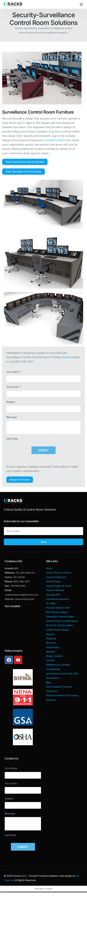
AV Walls (51, 603)
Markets (50, 651)
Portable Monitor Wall (57, 607)
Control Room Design (57, 629)
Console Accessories (57, 599)
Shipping (51, 638)
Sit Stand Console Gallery (60, 625)
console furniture (54, 140)
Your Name (14, 371)
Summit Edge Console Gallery (62, 620)
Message (11, 417)
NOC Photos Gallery (57, 612)
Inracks (67, 357)
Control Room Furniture (58, 572)
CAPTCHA (12, 438)
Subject (10, 401)
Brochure (51, 642)
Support (50, 634)
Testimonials (52, 647)
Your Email (13, 386)
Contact (50, 660)
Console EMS (53, 594)
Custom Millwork (55, 590)
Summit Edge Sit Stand (58, 585)
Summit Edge (53, 581)
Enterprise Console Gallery (60, 616)
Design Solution (54, 656)
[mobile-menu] (81, 4)
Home (49, 568)
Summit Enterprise (56, 577)
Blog (48, 682)
